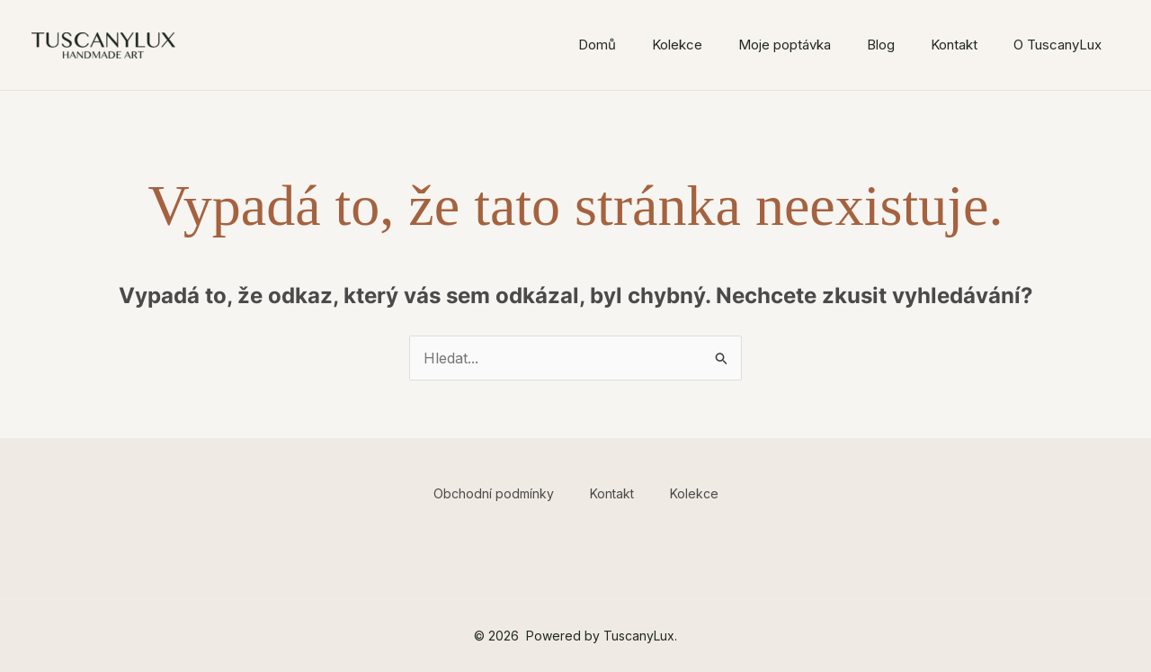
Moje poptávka (784, 44)
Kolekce (677, 44)
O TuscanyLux (1057, 44)
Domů (597, 44)
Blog (881, 44)
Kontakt (954, 44)
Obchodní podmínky (493, 493)
